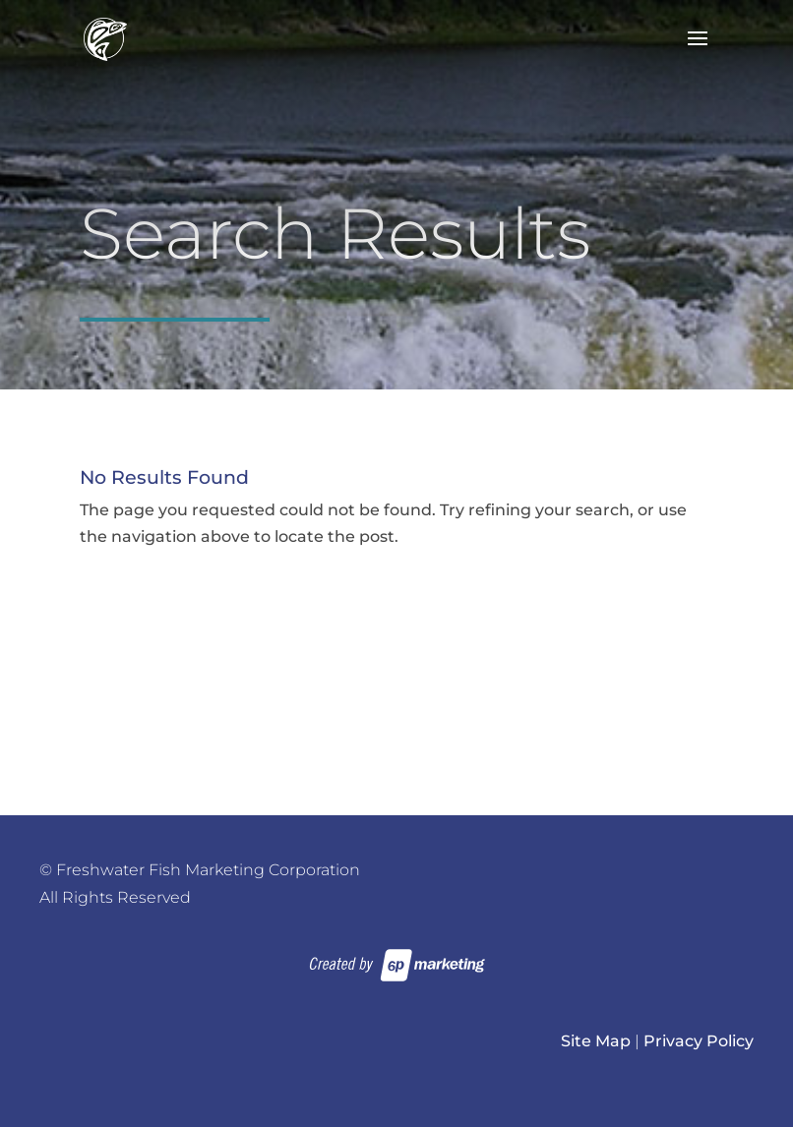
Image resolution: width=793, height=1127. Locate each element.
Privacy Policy (698, 1041)
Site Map (596, 1041)
